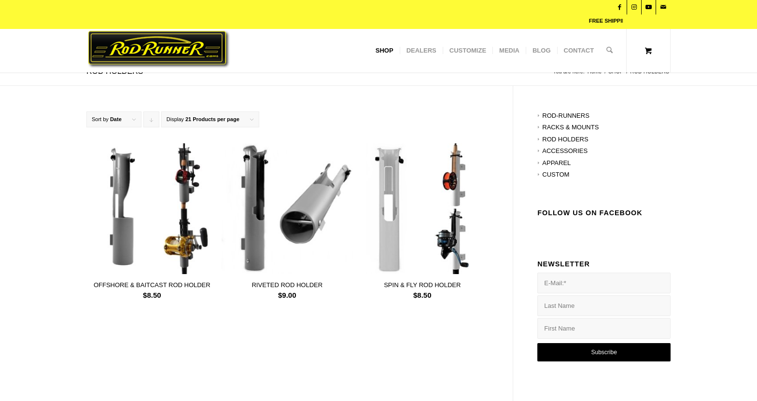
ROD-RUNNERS (565, 115)
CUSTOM (555, 174)
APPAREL (556, 162)
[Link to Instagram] (634, 7)
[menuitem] (384, 50)
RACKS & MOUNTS (570, 127)
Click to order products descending (151, 121)
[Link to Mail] (663, 7)
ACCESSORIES (565, 150)
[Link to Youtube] (649, 7)
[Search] (609, 50)
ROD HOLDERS (565, 139)
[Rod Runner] (232, 50)
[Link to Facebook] (620, 7)
